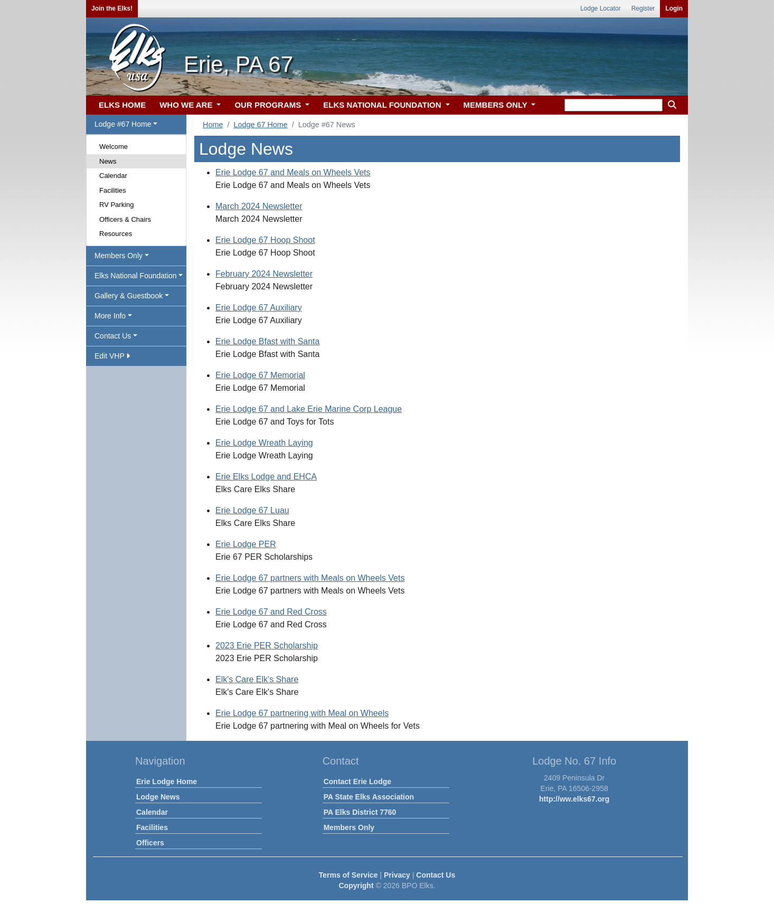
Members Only (349, 827)
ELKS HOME (122, 104)
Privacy (397, 875)
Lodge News (158, 797)
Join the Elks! (112, 8)
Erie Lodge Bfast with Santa (267, 341)
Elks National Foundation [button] (136, 275)
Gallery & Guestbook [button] (129, 295)
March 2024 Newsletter (259, 206)
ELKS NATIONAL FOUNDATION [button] (383, 104)
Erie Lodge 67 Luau (252, 510)
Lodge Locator (600, 8)
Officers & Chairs (125, 219)
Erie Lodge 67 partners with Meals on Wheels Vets (309, 577)
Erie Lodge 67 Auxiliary (258, 307)
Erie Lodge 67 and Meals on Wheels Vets (293, 172)
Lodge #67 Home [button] (123, 124)
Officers (150, 843)
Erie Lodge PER (245, 544)
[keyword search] (613, 105)
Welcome (113, 146)
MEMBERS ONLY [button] (497, 104)
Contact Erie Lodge (357, 781)
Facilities (112, 190)
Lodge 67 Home (260, 124)
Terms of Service (348, 875)
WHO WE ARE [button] (186, 104)
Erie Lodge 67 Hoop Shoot (265, 240)
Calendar (113, 176)
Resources (115, 234)
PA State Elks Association (369, 797)
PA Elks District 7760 (360, 812)
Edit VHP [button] (112, 356)
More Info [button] (110, 316)
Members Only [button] (119, 255)
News (108, 161)
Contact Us (435, 875)
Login (674, 8)
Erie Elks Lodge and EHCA (266, 476)
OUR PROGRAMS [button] (268, 104)
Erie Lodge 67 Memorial (260, 375)
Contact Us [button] (113, 336)
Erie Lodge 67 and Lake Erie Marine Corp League (308, 408)
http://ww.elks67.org (574, 799)
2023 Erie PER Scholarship (266, 645)
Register (643, 8)
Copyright (355, 885)
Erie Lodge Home (166, 781)
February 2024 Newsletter (264, 273)
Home (213, 124)
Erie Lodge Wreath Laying (264, 442)
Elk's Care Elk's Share (256, 679)
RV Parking (116, 205)
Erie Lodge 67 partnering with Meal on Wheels (302, 713)
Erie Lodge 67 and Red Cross (271, 611)
